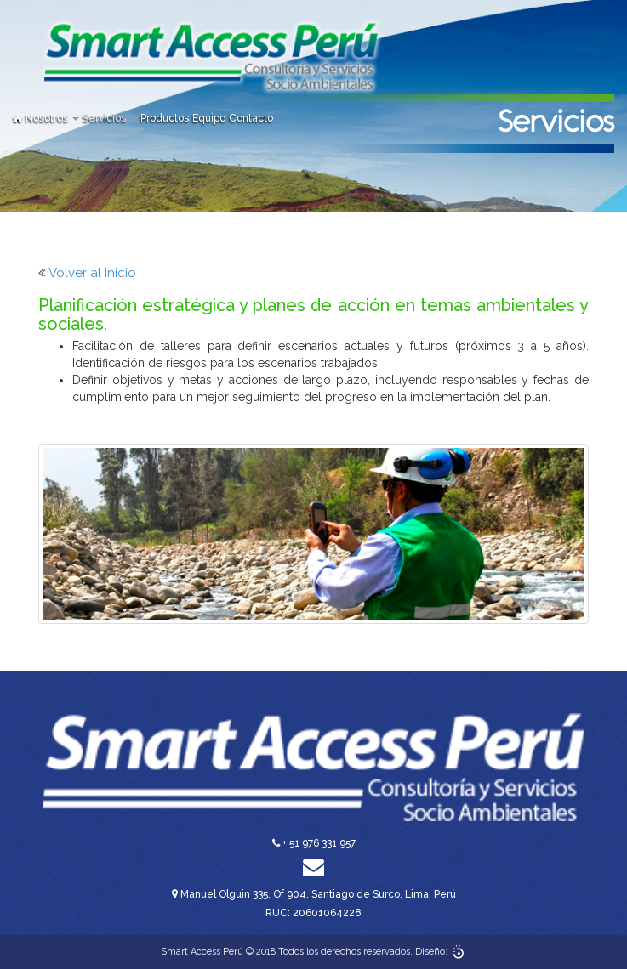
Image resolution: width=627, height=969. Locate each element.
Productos (164, 118)
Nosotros (52, 118)
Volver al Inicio (92, 272)
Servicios (110, 118)
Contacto (251, 118)
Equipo (208, 118)
